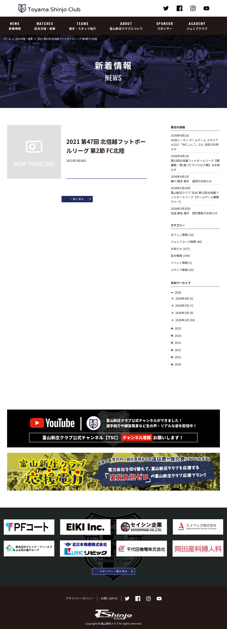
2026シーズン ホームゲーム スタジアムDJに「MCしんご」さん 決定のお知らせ (195, 144)
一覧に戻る (77, 199)
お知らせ (176, 249)
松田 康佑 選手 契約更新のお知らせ (194, 213)
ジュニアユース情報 (183, 241)
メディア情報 (179, 270)
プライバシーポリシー (79, 598)
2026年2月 (182, 313)
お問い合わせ (109, 598)
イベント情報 (179, 263)
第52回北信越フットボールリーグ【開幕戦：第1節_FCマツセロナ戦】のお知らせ (195, 165)
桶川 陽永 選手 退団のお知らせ (191, 181)
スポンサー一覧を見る (114, 571)
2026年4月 (182, 298)
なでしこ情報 (179, 235)
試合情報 (176, 255)
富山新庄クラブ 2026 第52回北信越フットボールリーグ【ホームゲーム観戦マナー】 (195, 197)
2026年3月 (182, 305)
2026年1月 (182, 320)
